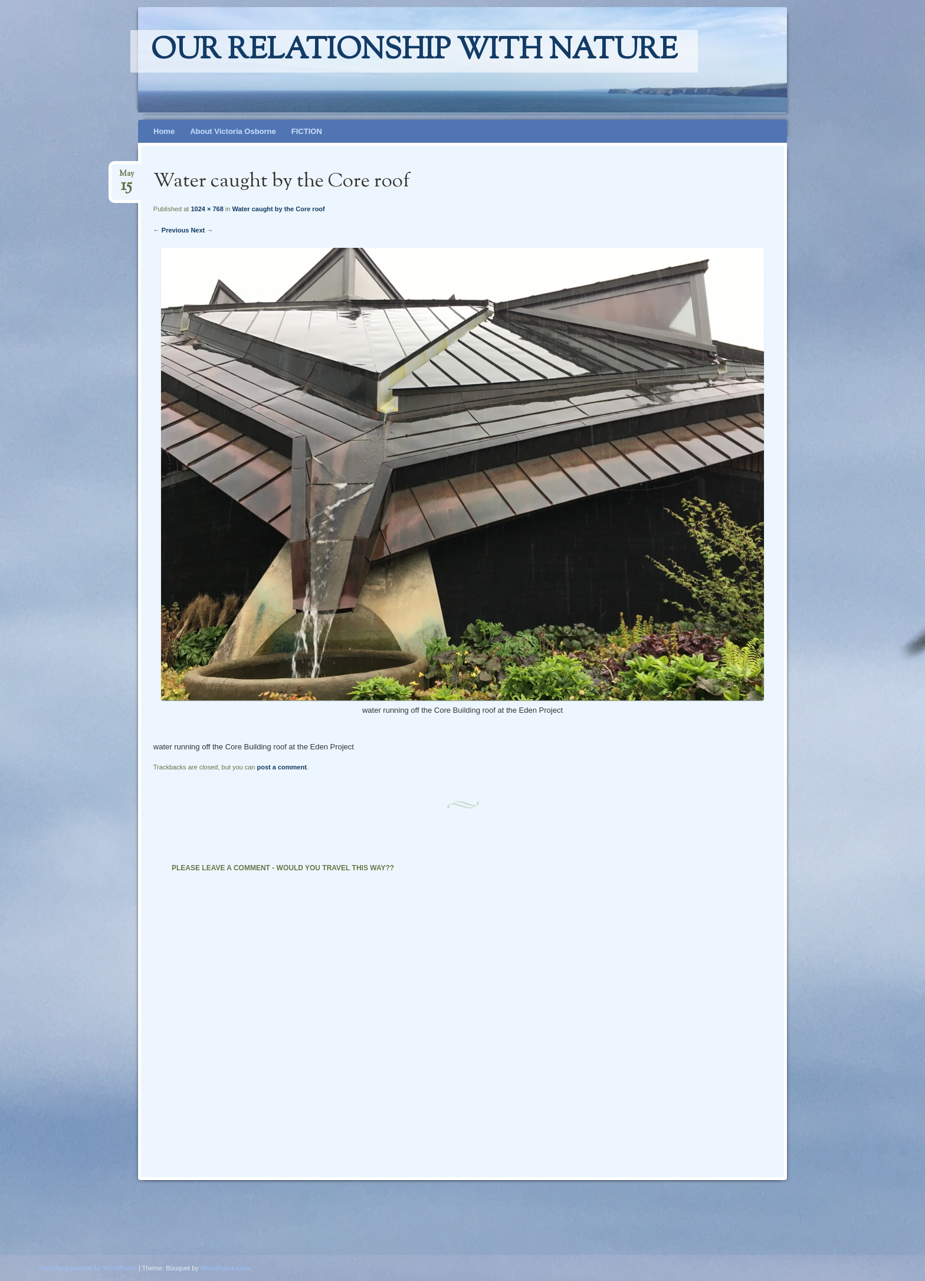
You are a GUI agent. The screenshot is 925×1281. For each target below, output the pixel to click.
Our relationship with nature (414, 51)
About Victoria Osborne (233, 131)
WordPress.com (225, 1268)
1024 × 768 (207, 208)
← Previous (171, 230)
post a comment (281, 767)
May (126, 177)
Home (164, 131)
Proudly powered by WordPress (88, 1268)
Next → (202, 230)
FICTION (306, 131)
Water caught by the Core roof (278, 208)
